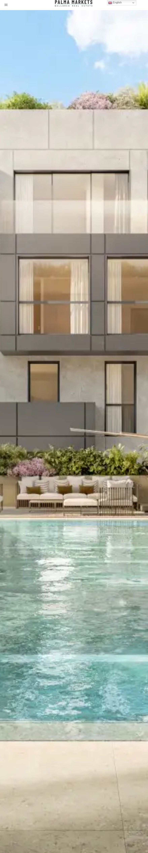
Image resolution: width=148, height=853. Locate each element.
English (115, 3)
